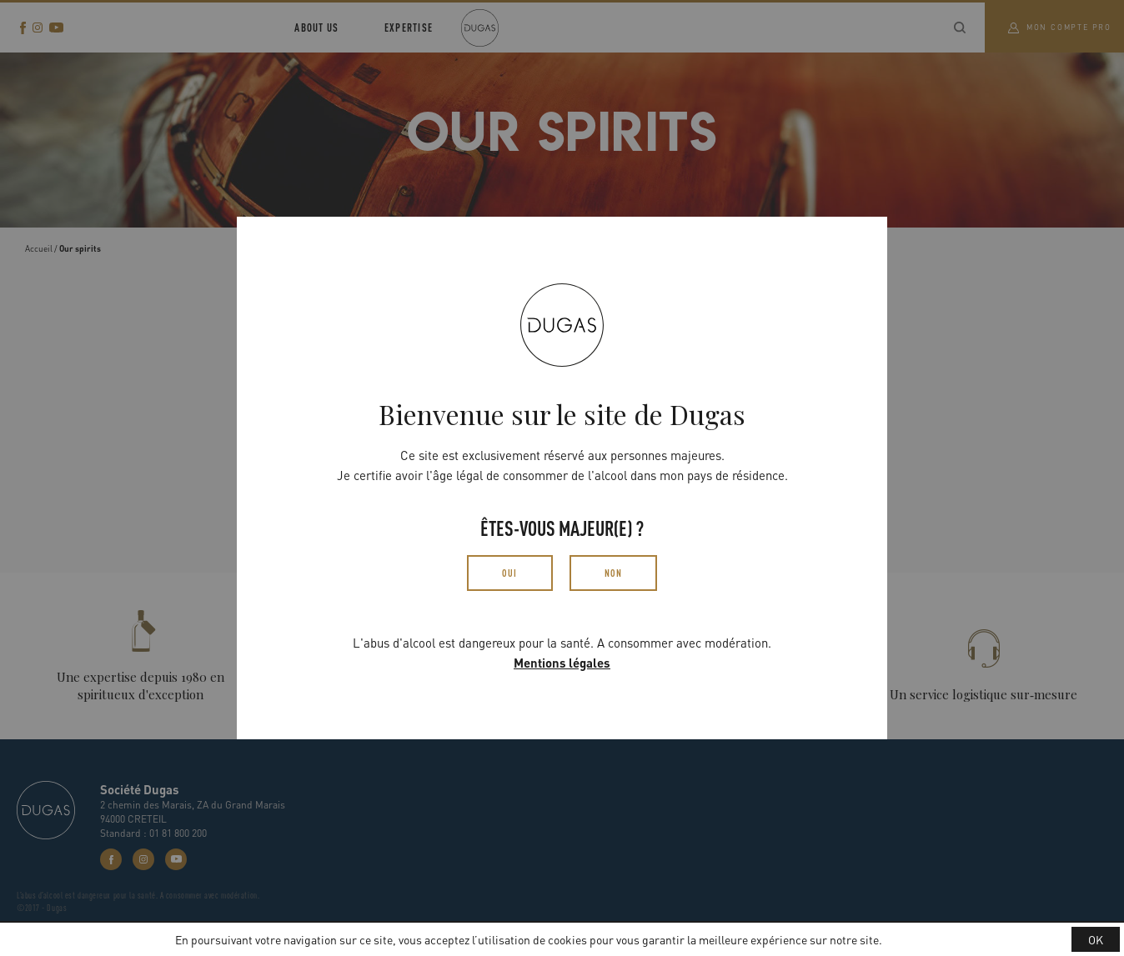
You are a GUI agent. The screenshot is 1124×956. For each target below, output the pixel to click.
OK (1095, 939)
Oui (510, 572)
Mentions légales (562, 662)
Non (614, 572)
